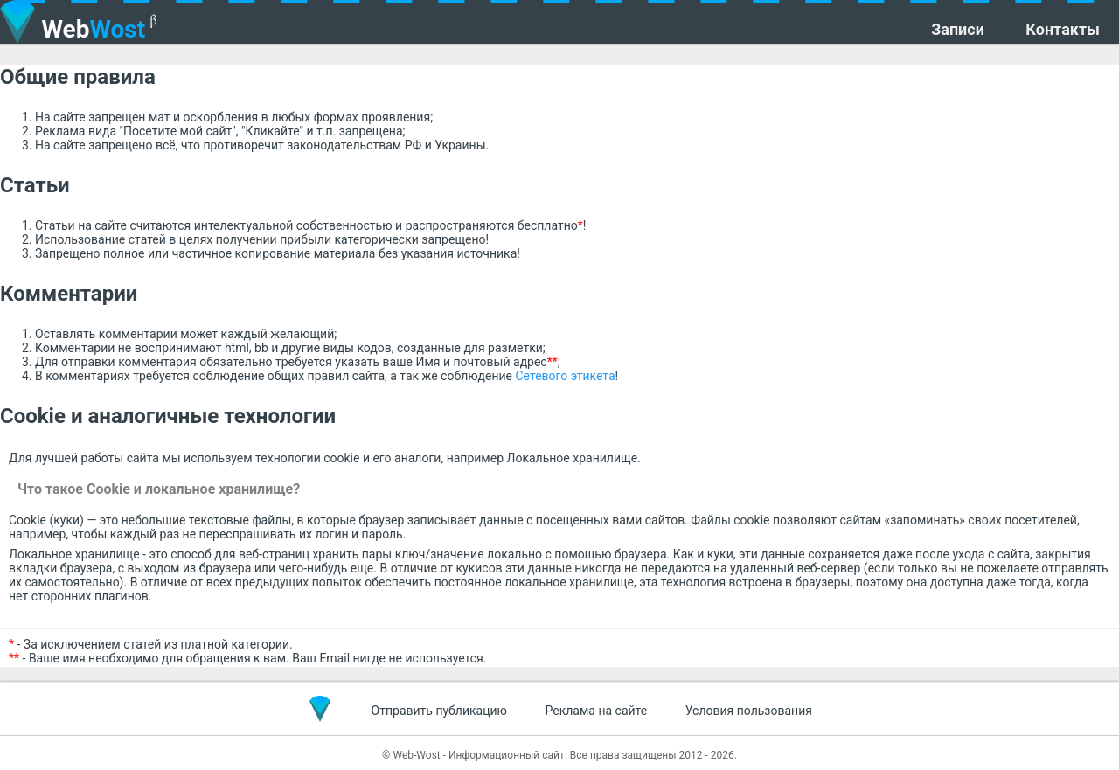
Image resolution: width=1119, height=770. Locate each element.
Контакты (1062, 30)
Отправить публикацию (439, 711)
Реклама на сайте (597, 711)
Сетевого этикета (565, 376)
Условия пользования (748, 711)
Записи (957, 30)
